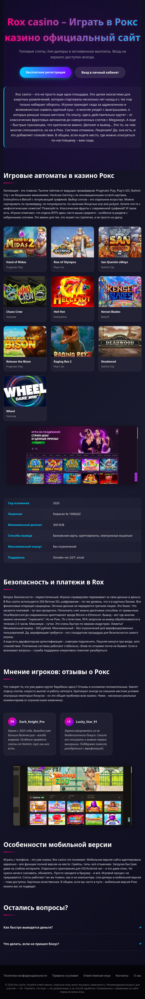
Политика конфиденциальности (25, 975)
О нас (137, 975)
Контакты (122, 975)
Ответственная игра (96, 975)
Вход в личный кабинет (100, 72)
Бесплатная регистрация (45, 72)
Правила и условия (65, 975)
